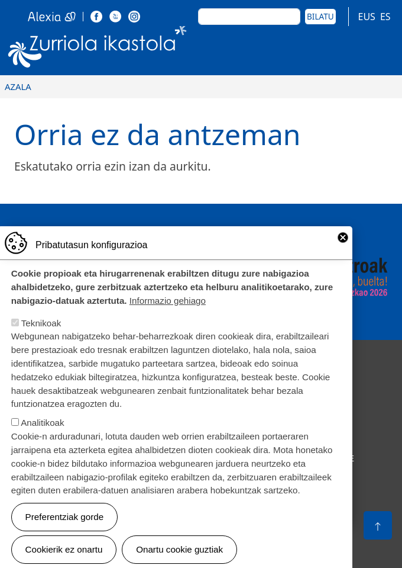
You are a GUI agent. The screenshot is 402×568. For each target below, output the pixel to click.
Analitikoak (42, 435)
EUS (366, 16)
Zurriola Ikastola (97, 49)
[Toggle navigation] (380, 49)
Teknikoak (41, 335)
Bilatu (320, 16)
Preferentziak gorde (64, 529)
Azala (18, 86)
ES (385, 16)
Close (343, 249)
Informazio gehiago (167, 313)
